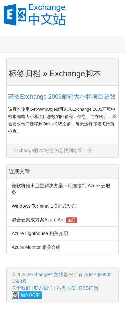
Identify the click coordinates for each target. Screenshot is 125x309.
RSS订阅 (88, 288)
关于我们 (21, 288)
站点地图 (66, 288)
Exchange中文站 (45, 274)
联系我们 (43, 288)
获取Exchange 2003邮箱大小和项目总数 (62, 96)
